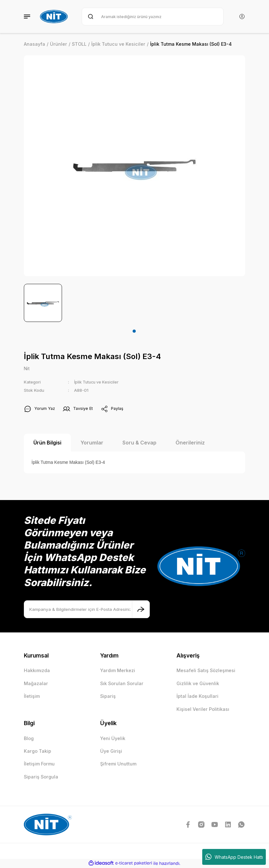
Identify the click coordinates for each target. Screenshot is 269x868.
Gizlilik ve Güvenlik (197, 683)
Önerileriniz (190, 443)
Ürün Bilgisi (47, 443)
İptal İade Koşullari (197, 696)
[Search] (153, 16)
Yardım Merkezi (117, 670)
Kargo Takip (37, 751)
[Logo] (54, 16)
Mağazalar (36, 683)
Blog (29, 738)
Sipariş (108, 696)
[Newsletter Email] (87, 609)
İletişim (32, 696)
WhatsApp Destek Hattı (234, 856)
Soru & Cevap (139, 443)
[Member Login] (242, 16)
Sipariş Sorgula (41, 777)
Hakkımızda (37, 670)
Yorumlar (91, 443)
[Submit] (141, 609)
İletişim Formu (39, 764)
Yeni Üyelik (112, 738)
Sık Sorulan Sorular (121, 683)
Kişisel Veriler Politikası (202, 709)
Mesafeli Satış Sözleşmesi (205, 670)
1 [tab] (134, 331)
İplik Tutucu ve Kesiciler (98, 382)
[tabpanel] (43, 303)
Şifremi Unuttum (118, 764)
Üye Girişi (111, 751)
